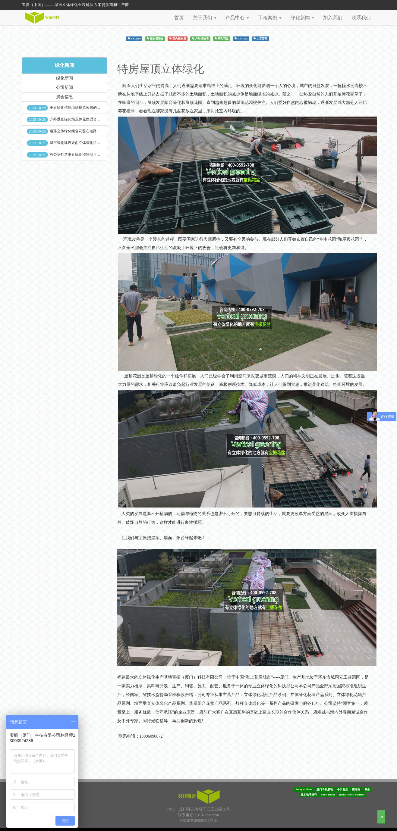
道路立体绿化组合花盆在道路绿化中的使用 (84, 131)
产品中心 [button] (237, 17)
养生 (367, 789)
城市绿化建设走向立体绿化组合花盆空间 (82, 143)
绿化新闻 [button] (302, 17)
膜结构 (356, 789)
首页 (179, 17)
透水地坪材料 (309, 794)
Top (381, 816)
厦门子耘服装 (325, 789)
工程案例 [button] (270, 17)
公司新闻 (64, 87)
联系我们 (361, 17)
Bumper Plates (304, 789)
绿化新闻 (64, 65)
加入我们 (332, 17)
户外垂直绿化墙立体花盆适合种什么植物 (82, 119)
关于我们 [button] (204, 17)
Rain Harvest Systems (352, 794)
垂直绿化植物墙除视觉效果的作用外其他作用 (86, 107)
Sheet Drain (328, 794)
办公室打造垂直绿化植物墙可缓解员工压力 (84, 154)
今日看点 (342, 789)
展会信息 (64, 97)
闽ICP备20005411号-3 (198, 820)
